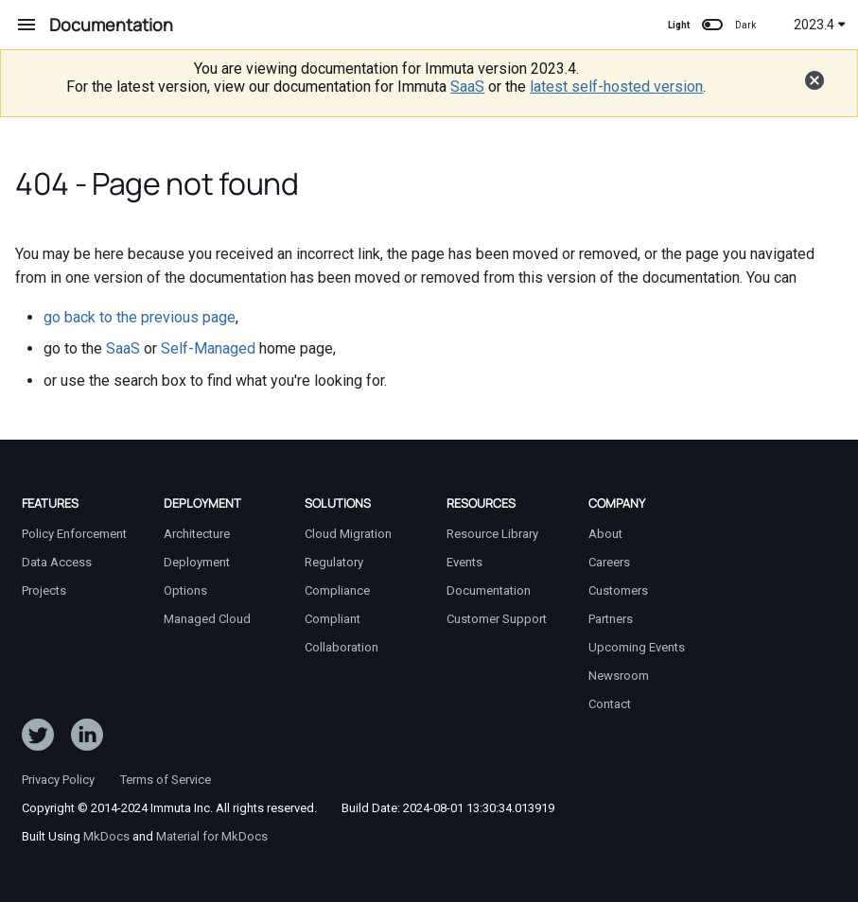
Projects (44, 590)
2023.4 (820, 24)
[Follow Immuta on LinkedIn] (87, 738)
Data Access (57, 562)
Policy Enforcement (74, 534)
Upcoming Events (636, 647)
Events (464, 562)
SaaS (467, 86)
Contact (609, 704)
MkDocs (106, 836)
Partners (610, 619)
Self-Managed (208, 348)
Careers (609, 562)
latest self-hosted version (616, 86)
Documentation (489, 590)
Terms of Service (165, 779)
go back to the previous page (140, 317)
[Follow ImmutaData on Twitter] (38, 738)
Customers (618, 590)
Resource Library (492, 534)
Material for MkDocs (212, 836)
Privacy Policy (58, 779)
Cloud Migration (348, 534)
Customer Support (497, 619)
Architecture (197, 534)
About (605, 534)
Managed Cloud (207, 619)
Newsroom (618, 675)
